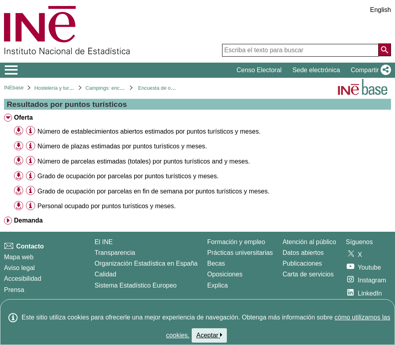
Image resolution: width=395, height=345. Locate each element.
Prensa (14, 289)
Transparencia (115, 252)
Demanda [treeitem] (28, 220)
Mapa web (19, 257)
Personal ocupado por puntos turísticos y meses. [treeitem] (107, 206)
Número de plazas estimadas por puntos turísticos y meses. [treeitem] (122, 146)
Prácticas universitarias (240, 252)
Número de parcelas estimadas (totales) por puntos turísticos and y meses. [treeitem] (144, 161)
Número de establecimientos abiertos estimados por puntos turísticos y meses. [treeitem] (149, 131)
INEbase (14, 88)
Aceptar (209, 335)
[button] (369, 70)
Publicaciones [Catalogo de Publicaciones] (302, 263)
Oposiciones (224, 274)
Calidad (105, 274)
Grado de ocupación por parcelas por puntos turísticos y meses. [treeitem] (128, 176)
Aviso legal (19, 267)
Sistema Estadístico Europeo (136, 285)
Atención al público (309, 242)
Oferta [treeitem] (23, 117)
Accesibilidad (22, 278)
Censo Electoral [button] (259, 70)
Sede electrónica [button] (316, 70)
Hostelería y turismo (57, 88)
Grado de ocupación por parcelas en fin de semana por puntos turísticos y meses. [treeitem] (154, 191)
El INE (104, 242)
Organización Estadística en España (146, 263)
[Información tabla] (31, 131)
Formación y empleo (236, 242)
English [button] (380, 9)
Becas (216, 263)
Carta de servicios (307, 274)
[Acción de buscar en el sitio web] (384, 49)
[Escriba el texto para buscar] (300, 50)
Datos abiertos (303, 252)
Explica (217, 285)
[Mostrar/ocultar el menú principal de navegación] (11, 70)
